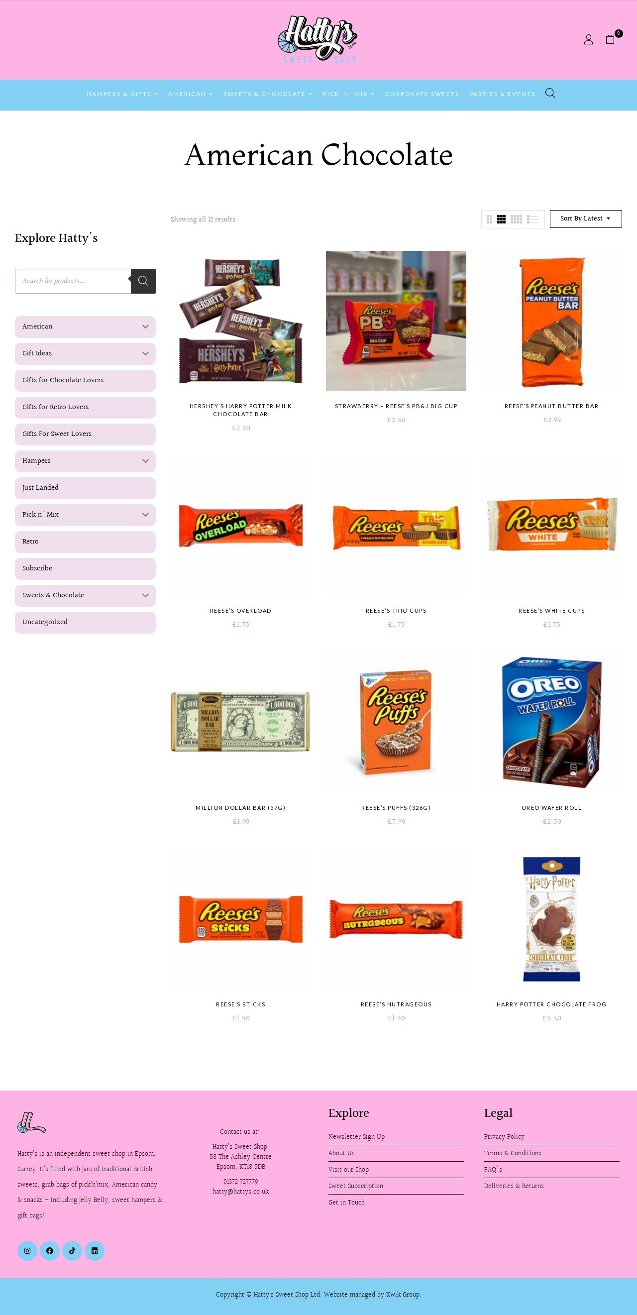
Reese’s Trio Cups (396, 610)
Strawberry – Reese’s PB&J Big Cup (396, 406)
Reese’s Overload (241, 610)
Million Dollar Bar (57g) (241, 807)
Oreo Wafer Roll (552, 807)
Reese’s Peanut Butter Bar (552, 406)
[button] (614, 40)
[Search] (143, 281)
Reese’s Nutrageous (396, 1004)
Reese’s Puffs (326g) (396, 807)
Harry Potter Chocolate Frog (552, 1004)
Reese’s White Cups (552, 610)
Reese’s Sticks (240, 1004)
